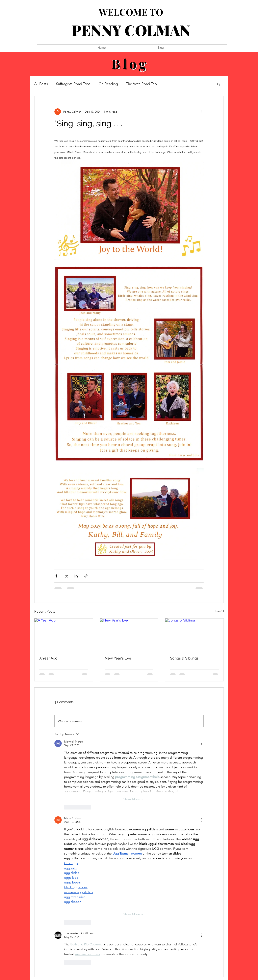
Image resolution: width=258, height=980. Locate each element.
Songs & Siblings (184, 658)
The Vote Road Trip (141, 84)
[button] (219, 84)
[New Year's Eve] (129, 634)
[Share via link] (86, 576)
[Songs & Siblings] (194, 634)
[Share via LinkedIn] (76, 576)
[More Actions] (201, 743)
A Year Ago (48, 658)
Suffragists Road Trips (73, 84)
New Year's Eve (118, 658)
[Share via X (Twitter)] (66, 576)
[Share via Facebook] (56, 576)
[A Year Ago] (63, 634)
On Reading (108, 84)
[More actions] (201, 111)
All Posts (41, 84)
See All (219, 611)
